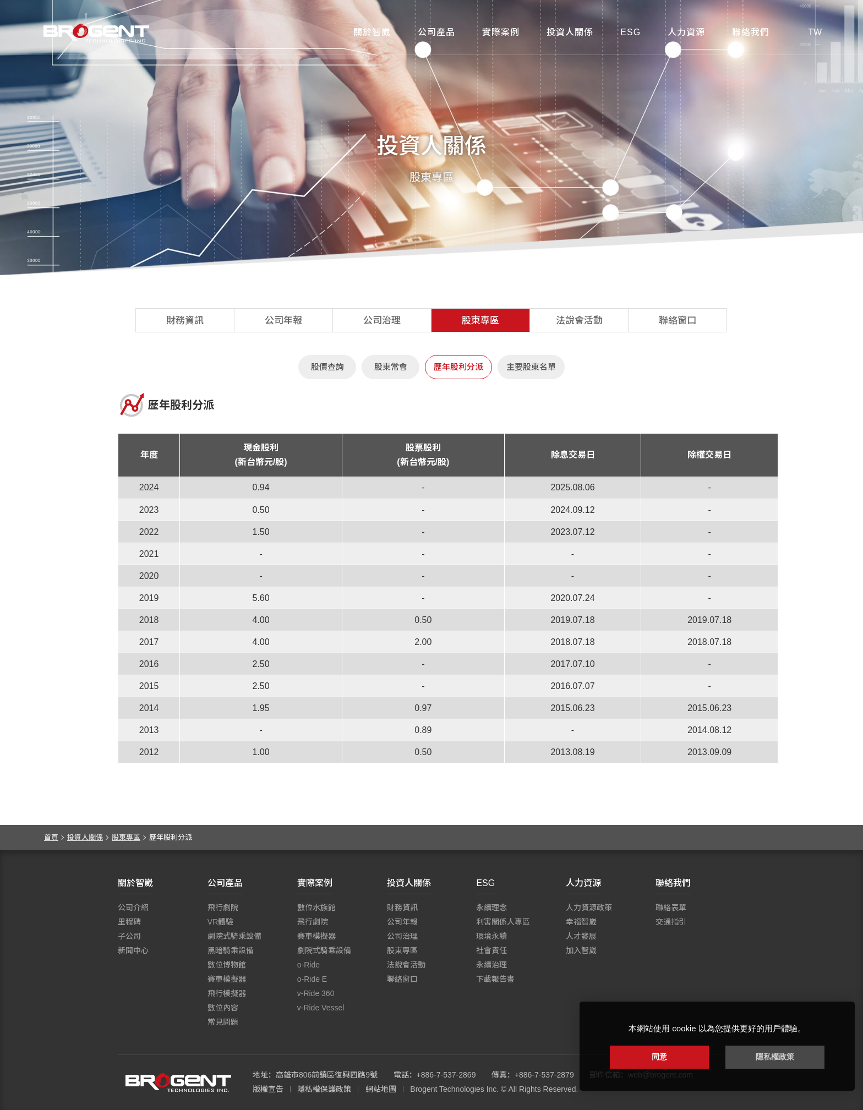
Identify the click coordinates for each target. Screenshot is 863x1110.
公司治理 (382, 320)
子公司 (129, 936)
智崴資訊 (178, 1082)
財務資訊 (185, 320)
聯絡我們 (750, 32)
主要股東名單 (531, 366)
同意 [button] (659, 1056)
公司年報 (283, 320)
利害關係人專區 (503, 921)
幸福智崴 (581, 921)
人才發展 (581, 936)
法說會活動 (579, 320)
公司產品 (436, 32)
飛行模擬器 (226, 993)
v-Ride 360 (316, 993)
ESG (630, 32)
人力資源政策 (589, 907)
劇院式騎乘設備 (234, 936)
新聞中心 (133, 950)
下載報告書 (495, 979)
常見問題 (222, 1022)
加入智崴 (581, 950)
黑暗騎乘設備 (230, 950)
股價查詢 (327, 366)
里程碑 (129, 921)
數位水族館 (316, 907)
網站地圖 (380, 1089)
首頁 (51, 837)
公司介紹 (133, 907)
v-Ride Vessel (321, 1007)
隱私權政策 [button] (775, 1056)
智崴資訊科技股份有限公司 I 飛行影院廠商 (96, 33)
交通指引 (671, 921)
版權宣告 (268, 1089)
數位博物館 (226, 964)
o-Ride (308, 964)
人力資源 (686, 32)
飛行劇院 (222, 907)
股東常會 (390, 366)
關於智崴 (372, 32)
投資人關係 (570, 32)
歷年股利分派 (458, 366)
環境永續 (491, 936)
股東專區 (480, 320)
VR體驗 (220, 921)
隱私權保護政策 (324, 1089)
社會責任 (491, 950)
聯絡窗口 (677, 320)
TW (815, 32)
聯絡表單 (671, 907)
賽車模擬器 (226, 979)
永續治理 (491, 964)
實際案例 (501, 32)
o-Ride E (312, 979)
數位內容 (222, 1007)
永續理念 (491, 907)
